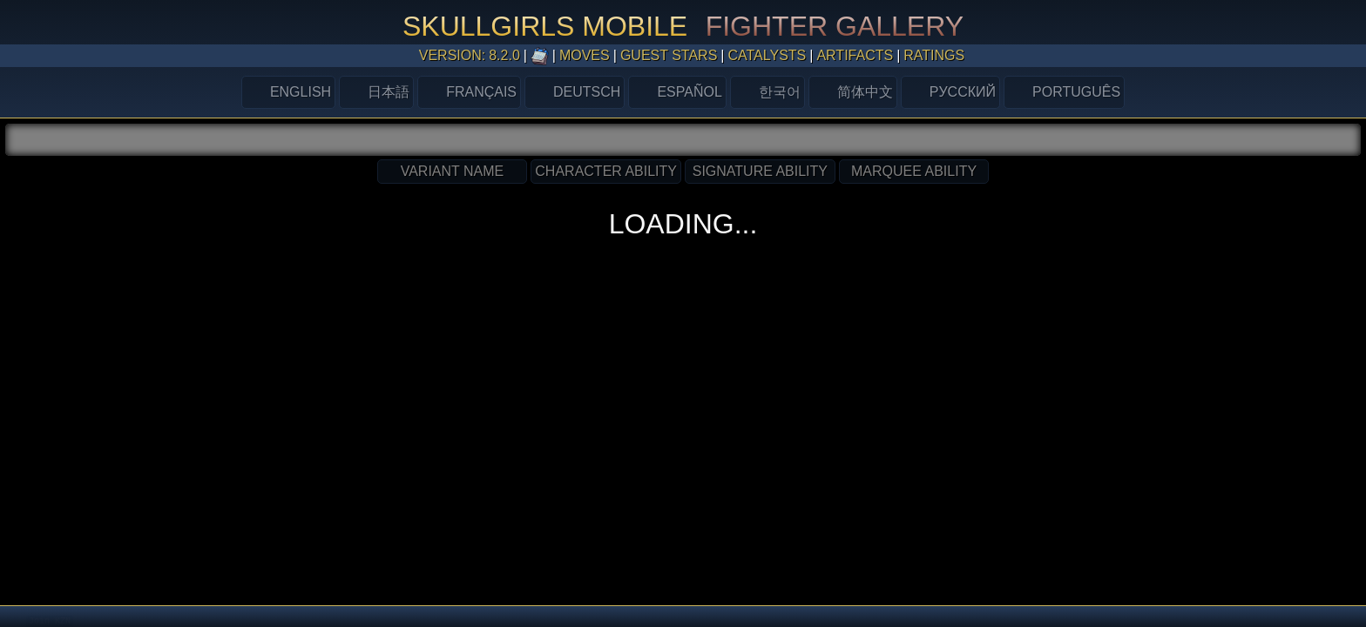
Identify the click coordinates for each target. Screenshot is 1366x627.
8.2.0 (504, 55)
